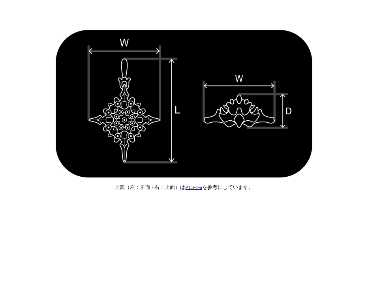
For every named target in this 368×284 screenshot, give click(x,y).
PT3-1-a (193, 187)
